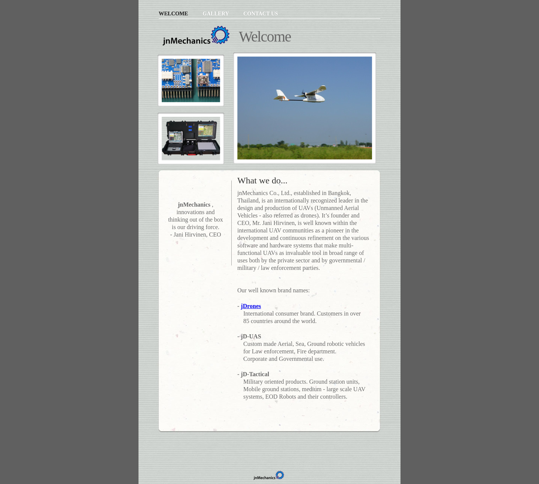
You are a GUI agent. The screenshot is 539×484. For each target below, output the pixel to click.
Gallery (216, 13)
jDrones (251, 306)
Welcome (174, 13)
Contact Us (260, 13)
